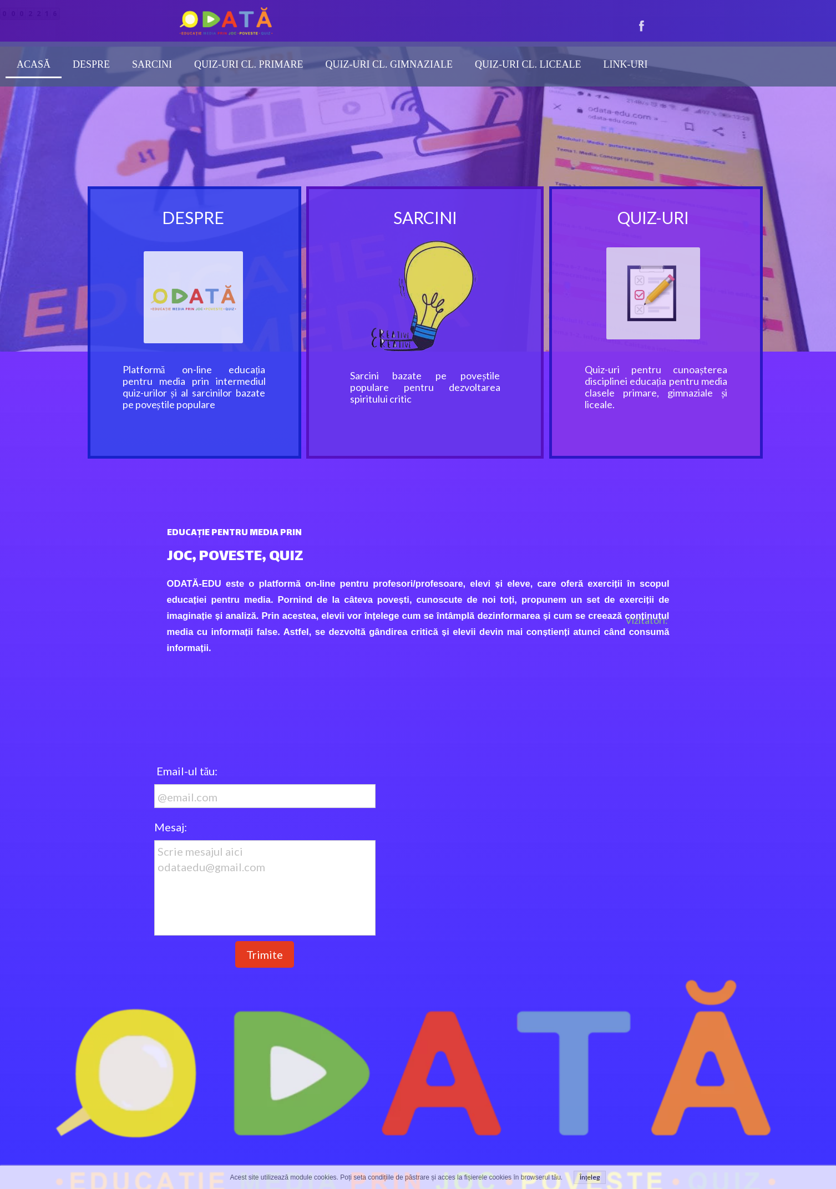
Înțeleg (590, 1177)
